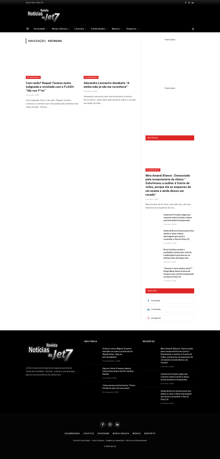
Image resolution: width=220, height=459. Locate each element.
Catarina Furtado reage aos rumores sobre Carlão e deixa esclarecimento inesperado (177, 217)
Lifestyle (79, 29)
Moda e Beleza (59, 29)
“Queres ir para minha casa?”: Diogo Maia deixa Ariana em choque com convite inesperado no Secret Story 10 (178, 272)
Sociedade (39, 29)
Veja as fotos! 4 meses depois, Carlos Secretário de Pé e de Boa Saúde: (118, 371)
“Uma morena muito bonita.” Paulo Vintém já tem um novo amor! (118, 386)
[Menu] (27, 29)
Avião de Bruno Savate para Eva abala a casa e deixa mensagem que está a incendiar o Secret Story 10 (178, 235)
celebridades (91, 77)
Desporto (131, 29)
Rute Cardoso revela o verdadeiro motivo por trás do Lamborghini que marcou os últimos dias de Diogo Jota (177, 253)
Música (116, 29)
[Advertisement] (135, 14)
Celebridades (98, 29)
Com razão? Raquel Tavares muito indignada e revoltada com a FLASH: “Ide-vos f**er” (50, 86)
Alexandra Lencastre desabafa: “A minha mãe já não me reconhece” (107, 84)
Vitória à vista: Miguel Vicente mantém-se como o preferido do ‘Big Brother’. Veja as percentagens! (117, 352)
